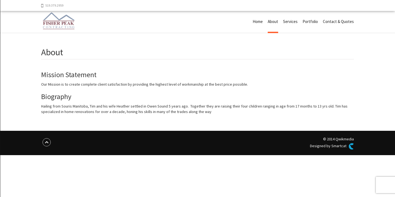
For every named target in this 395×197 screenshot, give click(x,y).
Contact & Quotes (338, 21)
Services (290, 21)
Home (258, 21)
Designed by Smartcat (332, 146)
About (273, 21)
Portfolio (310, 21)
